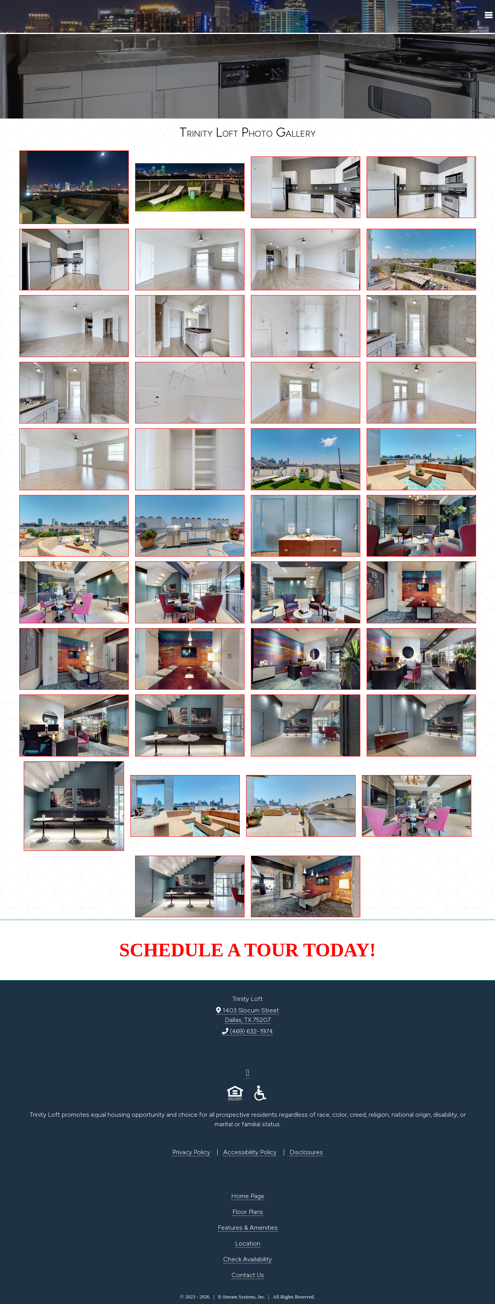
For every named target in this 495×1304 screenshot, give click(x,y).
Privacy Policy (191, 1152)
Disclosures (306, 1152)
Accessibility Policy (250, 1152)
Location (247, 1243)
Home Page (247, 1196)
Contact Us (248, 1275)
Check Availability (247, 1259)
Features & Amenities (248, 1227)
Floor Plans (247, 1212)
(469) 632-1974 (247, 1031)
